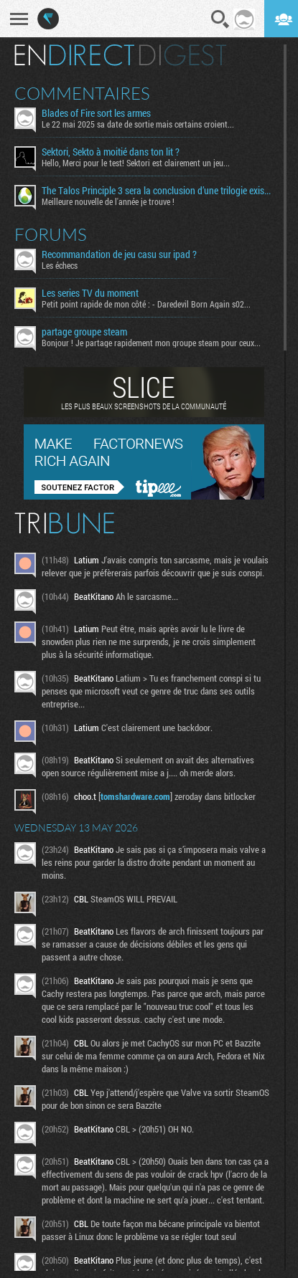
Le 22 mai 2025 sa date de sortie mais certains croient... (138, 124)
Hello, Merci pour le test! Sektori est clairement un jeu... (136, 163)
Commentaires (82, 93)
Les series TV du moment (90, 293)
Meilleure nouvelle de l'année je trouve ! (108, 201)
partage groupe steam (84, 332)
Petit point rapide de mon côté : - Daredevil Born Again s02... (146, 304)
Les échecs (60, 265)
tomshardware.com (135, 796)
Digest (183, 55)
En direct (74, 55)
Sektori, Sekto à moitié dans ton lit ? (111, 152)
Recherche (220, 19)
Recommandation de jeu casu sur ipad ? (119, 254)
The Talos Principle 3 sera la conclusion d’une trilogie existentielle (157, 190)
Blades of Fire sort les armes (96, 113)
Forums (50, 234)
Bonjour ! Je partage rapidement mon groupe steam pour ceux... (151, 343)
